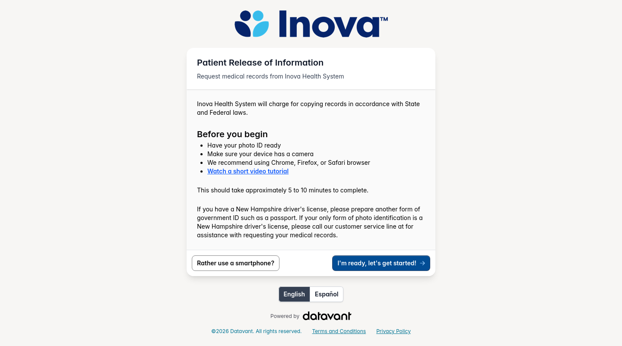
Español (326, 294)
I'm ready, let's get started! (381, 263)
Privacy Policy (393, 331)
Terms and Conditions (339, 331)
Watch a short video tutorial (248, 171)
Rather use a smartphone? (235, 263)
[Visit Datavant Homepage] (327, 316)
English (294, 294)
